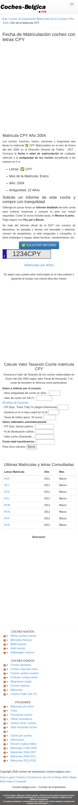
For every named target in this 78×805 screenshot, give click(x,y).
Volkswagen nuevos (22, 652)
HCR (7, 524)
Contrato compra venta (24, 677)
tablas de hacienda (17, 402)
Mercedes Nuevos (21, 640)
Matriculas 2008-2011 (23, 756)
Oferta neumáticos (21, 719)
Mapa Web (62, 777)
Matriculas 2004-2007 (23, 752)
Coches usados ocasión (24, 673)
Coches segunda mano (24, 669)
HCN (7, 511)
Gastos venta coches (23, 723)
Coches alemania (20, 664)
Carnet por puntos (21, 735)
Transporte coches (21, 714)
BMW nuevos (18, 644)
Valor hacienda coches (23, 727)
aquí (50, 803)
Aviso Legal (7, 777)
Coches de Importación (22, 18)
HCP (7, 518)
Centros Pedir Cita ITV (23, 694)
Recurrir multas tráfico (23, 743)
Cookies (21, 777)
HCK (7, 491)
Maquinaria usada (21, 681)
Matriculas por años (22, 706)
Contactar (20, 781)
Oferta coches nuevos (23, 635)
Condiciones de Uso (40, 777)
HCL (6, 498)
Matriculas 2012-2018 (23, 760)
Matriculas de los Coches (52, 18)
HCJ (6, 485)
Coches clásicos (20, 685)
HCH (7, 478)
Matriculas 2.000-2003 (23, 748)
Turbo (13, 710)
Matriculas (16, 689)
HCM (7, 505)
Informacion (17, 739)
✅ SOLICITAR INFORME (39, 245)
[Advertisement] (39, 87)
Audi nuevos (17, 648)
